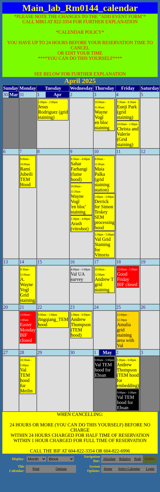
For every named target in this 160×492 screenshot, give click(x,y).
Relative (125, 459)
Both (137, 459)
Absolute (109, 459)
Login (150, 469)
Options (61, 469)
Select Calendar (129, 469)
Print (36, 469)
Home (108, 469)
